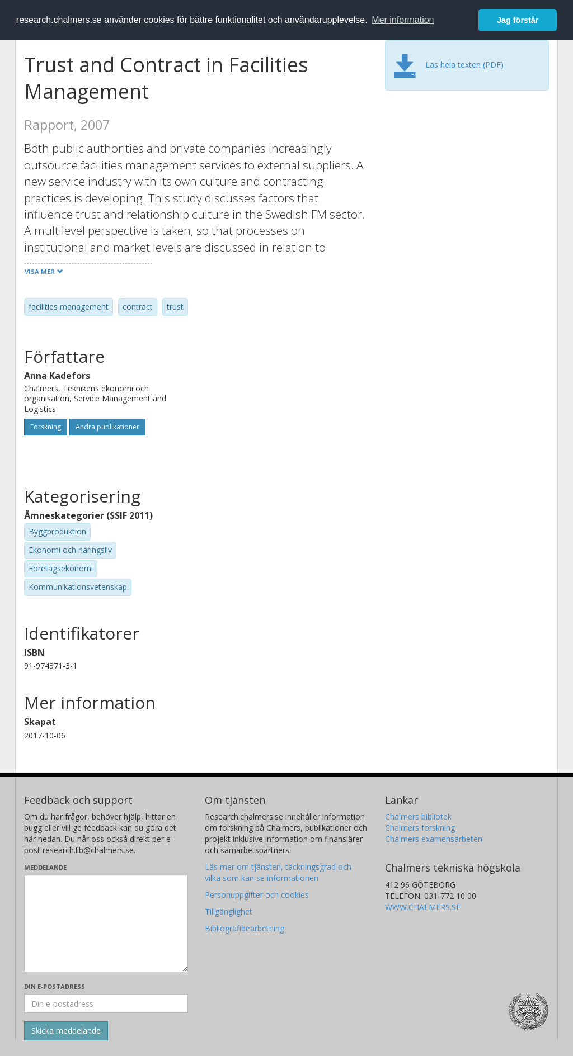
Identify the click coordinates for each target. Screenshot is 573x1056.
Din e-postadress (54, 986)
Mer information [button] (403, 20)
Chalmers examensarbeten (433, 839)
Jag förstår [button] (517, 20)
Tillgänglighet (228, 911)
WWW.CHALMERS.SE (423, 907)
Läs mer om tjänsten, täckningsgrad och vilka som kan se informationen (278, 872)
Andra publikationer (107, 427)
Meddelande (45, 867)
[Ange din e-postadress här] (106, 1003)
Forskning (45, 427)
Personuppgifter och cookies (257, 894)
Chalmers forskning (420, 827)
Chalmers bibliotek (418, 816)
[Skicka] (66, 1030)
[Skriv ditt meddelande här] (106, 923)
